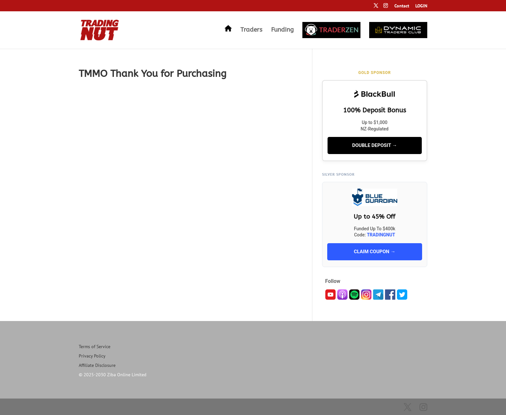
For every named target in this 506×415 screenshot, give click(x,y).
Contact (401, 6)
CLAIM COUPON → (374, 251)
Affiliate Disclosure (97, 365)
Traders (251, 30)
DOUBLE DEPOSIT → (374, 145)
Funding (282, 30)
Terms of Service (94, 346)
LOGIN (421, 6)
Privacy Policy (92, 356)
